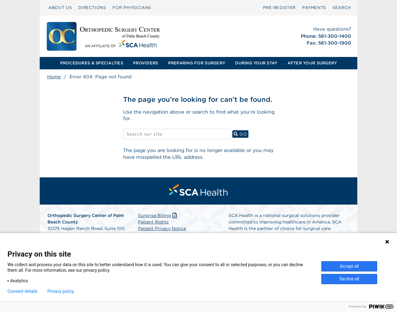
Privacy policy (60, 291)
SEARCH (341, 7)
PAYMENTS (314, 7)
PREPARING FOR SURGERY (196, 63)
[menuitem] (60, 7)
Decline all (349, 278)
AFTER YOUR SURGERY (312, 63)
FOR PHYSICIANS (132, 7)
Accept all (349, 266)
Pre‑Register (279, 7)
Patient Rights (153, 223)
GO (241, 134)
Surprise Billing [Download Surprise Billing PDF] (158, 216)
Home (54, 77)
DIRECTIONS (92, 7)
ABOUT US (60, 7)
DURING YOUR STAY (256, 63)
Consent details (22, 291)
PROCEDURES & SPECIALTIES (91, 63)
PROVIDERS (145, 63)
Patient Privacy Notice (162, 229)
